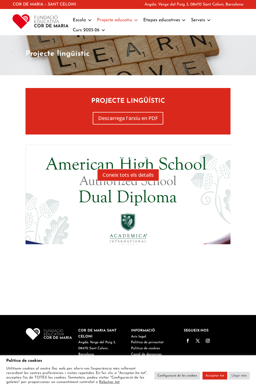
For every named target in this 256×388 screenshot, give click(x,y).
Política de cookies (145, 348)
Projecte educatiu (117, 20)
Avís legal (138, 336)
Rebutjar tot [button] (109, 382)
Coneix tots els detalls (128, 175)
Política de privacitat (147, 342)
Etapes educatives (164, 20)
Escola (82, 20)
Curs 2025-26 (89, 30)
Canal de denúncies (146, 354)
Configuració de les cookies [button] (177, 375)
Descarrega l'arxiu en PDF (128, 118)
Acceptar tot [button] (215, 375)
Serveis (201, 20)
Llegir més (239, 375)
